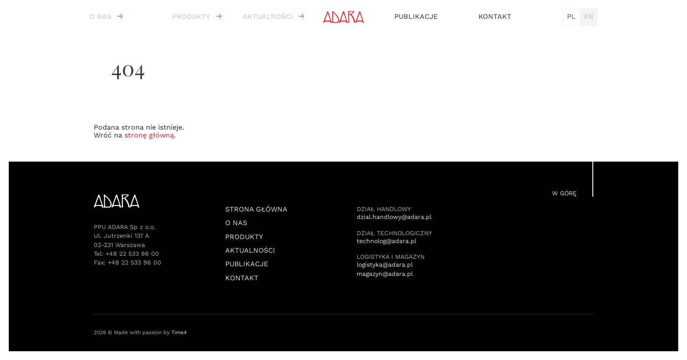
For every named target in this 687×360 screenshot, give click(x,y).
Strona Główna (256, 209)
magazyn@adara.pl (385, 273)
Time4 (179, 332)
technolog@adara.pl (386, 240)
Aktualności (268, 17)
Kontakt (494, 17)
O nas (100, 17)
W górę (564, 193)
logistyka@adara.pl (385, 264)
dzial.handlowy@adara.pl (394, 216)
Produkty (191, 17)
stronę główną (149, 135)
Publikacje (416, 17)
